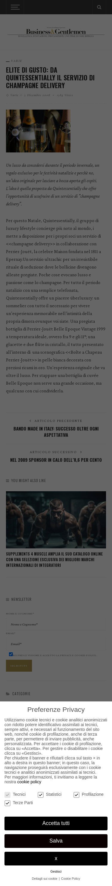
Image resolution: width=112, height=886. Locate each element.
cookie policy (29, 781)
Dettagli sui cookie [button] (45, 878)
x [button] (56, 858)
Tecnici (15, 794)
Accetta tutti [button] (56, 823)
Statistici (50, 794)
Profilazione (88, 794)
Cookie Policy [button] (70, 878)
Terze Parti (18, 802)
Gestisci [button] (56, 871)
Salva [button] (56, 841)
